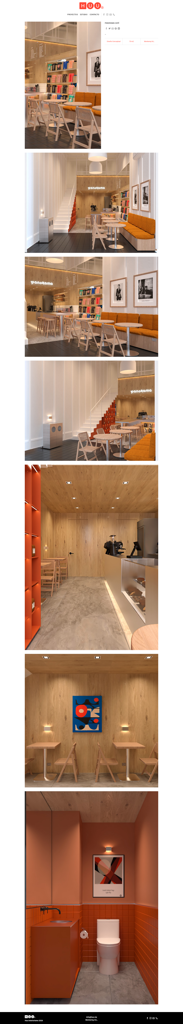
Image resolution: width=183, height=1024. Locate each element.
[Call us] (114, 14)
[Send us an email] (111, 14)
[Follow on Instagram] (107, 14)
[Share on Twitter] (110, 28)
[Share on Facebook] (106, 28)
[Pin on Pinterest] (116, 28)
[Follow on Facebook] (104, 14)
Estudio (83, 14)
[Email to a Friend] (113, 28)
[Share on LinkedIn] (119, 28)
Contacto (94, 14)
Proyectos (72, 14)
